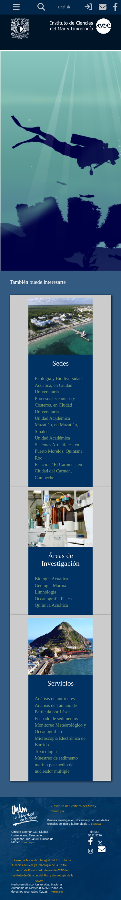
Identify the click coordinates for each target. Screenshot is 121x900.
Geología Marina (50, 585)
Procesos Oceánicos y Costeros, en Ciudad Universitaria (55, 405)
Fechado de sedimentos (56, 718)
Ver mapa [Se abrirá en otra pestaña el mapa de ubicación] (29, 842)
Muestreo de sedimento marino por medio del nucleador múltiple (56, 764)
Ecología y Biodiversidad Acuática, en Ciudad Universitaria (58, 385)
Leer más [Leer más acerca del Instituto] (96, 823)
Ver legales (56, 891)
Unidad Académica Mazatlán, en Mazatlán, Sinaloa (56, 425)
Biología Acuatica (51, 578)
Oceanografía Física (53, 598)
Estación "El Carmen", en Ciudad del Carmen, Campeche (58, 471)
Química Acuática (51, 605)
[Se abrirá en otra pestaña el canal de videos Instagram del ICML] (90, 849)
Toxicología (46, 751)
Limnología (45, 592)
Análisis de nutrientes (55, 698)
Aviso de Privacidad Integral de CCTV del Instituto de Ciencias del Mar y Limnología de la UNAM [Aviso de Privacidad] (43, 875)
